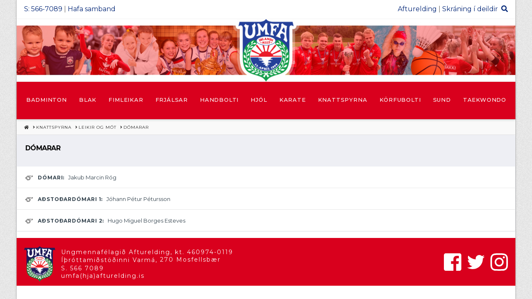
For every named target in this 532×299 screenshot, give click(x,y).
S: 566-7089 (43, 9)
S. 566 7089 (82, 268)
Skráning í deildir (470, 9)
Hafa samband (92, 9)
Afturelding (417, 9)
